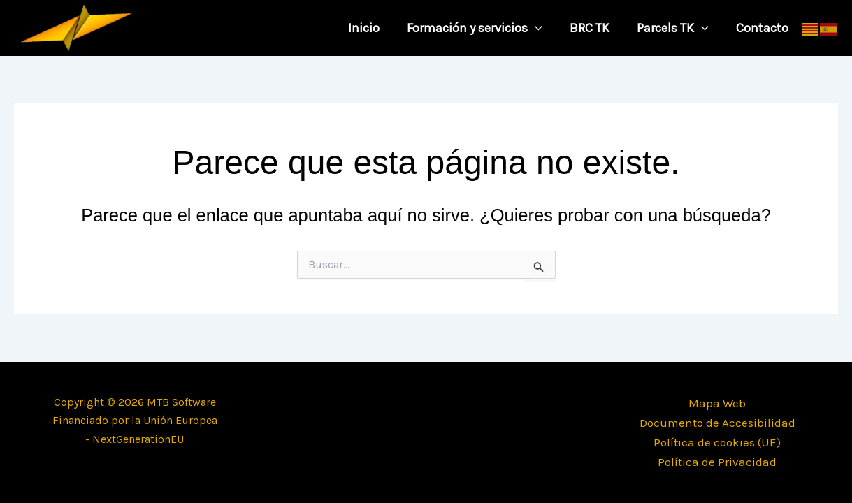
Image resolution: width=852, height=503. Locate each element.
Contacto (763, 28)
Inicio (373, 28)
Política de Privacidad (717, 462)
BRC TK (594, 28)
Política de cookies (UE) (717, 442)
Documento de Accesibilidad (717, 423)
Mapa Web (717, 403)
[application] (542, 28)
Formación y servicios (481, 28)
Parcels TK (676, 28)
